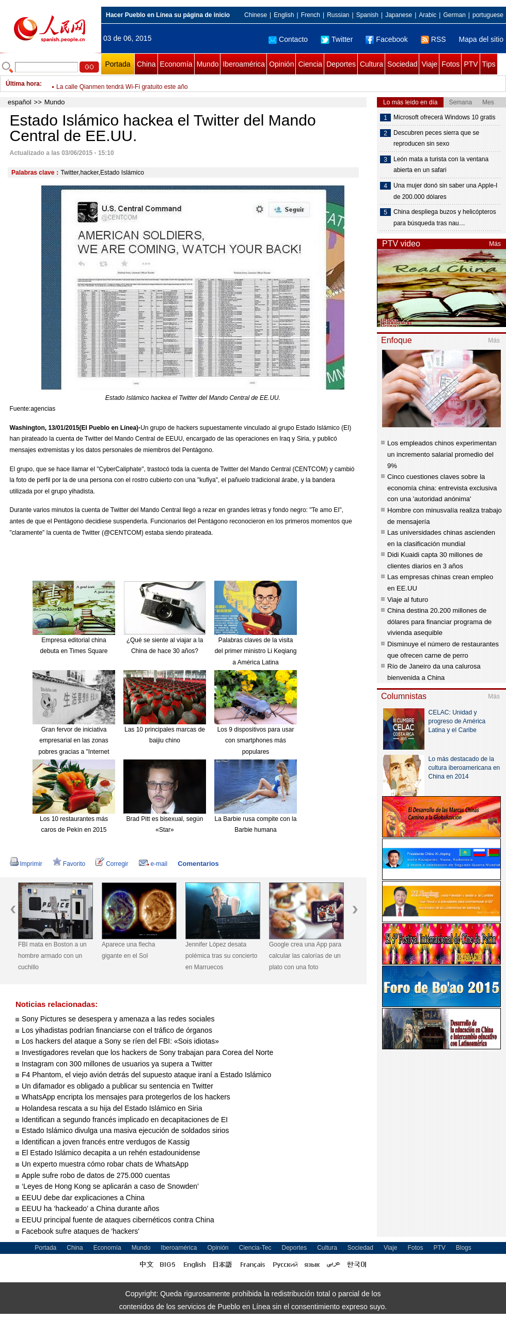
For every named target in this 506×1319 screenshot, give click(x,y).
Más (495, 243)
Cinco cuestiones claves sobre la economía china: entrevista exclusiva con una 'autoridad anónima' (442, 488)
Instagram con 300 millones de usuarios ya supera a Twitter (117, 1064)
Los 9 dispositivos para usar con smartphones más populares (255, 740)
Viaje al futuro (407, 599)
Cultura (371, 64)
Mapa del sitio (481, 39)
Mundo (208, 64)
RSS (433, 39)
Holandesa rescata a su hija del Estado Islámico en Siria (112, 1108)
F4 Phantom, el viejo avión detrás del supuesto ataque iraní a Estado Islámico (146, 1074)
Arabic (427, 15)
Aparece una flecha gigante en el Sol (128, 950)
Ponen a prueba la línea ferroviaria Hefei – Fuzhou (125, 83)
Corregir (112, 863)
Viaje (429, 64)
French (310, 15)
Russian (338, 15)
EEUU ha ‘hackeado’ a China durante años (90, 1208)
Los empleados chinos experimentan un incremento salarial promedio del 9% (442, 454)
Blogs (463, 1247)
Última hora (23, 83)
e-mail (153, 863)
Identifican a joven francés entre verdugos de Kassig (105, 1142)
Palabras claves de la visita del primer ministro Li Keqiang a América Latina (256, 651)
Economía (176, 64)
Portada (117, 64)
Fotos (450, 64)
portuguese (487, 15)
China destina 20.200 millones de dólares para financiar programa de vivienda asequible (439, 622)
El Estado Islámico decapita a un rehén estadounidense (111, 1153)
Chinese (255, 15)
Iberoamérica (244, 64)
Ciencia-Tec (255, 1247)
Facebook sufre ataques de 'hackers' (80, 1231)
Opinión (281, 64)
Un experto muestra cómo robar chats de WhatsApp (105, 1164)
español (19, 102)
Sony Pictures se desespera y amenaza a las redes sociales (118, 1019)
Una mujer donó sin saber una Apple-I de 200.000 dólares (445, 191)
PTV (471, 64)
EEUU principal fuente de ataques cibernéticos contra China (118, 1220)
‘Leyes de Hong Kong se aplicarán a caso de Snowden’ (110, 1186)
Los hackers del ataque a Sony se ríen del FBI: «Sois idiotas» (120, 1041)
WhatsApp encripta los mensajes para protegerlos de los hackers (126, 1097)
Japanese (398, 15)
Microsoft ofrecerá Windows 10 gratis (444, 117)
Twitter (337, 39)
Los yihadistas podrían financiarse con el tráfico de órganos (117, 1030)
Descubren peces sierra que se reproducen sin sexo (436, 138)
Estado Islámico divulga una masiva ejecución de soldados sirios (125, 1130)
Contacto (288, 39)
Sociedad (402, 64)
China (146, 64)
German (454, 15)
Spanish (367, 15)
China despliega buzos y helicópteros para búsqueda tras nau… (444, 217)
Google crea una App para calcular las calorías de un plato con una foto (305, 955)
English (284, 15)
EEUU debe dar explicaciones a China (83, 1197)
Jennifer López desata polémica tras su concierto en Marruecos (221, 955)
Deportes (341, 64)
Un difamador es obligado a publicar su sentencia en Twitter (117, 1086)
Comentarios (198, 863)
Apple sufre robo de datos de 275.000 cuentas (96, 1175)
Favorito (69, 863)
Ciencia (310, 64)
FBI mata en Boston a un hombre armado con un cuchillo (52, 955)
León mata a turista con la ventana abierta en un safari (440, 165)
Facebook (386, 39)
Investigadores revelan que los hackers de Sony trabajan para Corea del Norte (147, 1052)
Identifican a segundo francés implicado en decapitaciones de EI (125, 1119)
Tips (489, 64)
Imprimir (26, 863)
